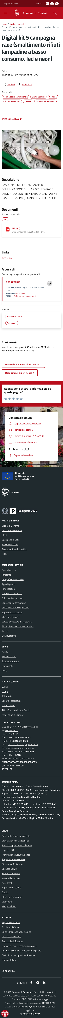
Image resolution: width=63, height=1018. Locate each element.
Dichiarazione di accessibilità (15, 840)
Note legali (7, 883)
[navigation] (6, 13)
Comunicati (7, 666)
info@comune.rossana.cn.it (24, 296)
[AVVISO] (7, 229)
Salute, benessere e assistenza (17, 621)
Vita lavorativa (9, 635)
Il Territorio (7, 696)
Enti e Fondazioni (10, 544)
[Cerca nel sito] (55, 13)
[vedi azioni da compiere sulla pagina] (24, 84)
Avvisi (21, 24)
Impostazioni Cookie (11, 887)
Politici (5, 554)
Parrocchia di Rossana (12, 941)
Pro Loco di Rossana (11, 936)
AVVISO (16, 228)
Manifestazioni (9, 656)
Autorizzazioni (8, 589)
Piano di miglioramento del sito (17, 845)
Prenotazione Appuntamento (16, 854)
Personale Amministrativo (14, 549)
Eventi (5, 686)
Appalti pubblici (9, 584)
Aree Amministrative (12, 530)
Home (4, 24)
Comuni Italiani (9, 960)
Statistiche (7, 901)
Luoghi (5, 691)
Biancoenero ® (23, 1006)
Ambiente (6, 574)
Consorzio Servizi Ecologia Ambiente (19, 946)
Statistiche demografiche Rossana (18, 955)
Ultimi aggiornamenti (12, 897)
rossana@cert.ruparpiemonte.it (23, 744)
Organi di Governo (10, 525)
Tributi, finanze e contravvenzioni (17, 626)
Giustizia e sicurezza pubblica (15, 607)
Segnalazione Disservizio (13, 859)
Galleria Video (8, 705)
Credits (5, 892)
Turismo (5, 631)
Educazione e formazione (14, 603)
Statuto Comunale (11, 873)
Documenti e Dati (10, 540)
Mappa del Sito (9, 906)
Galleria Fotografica (11, 701)
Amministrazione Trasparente (16, 836)
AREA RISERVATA (29, 1013)
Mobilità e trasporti (11, 617)
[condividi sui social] (9, 84)
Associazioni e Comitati (13, 715)
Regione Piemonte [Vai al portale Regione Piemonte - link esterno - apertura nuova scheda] (11, 3)
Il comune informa (10, 661)
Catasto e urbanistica (12, 593)
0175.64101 (21, 293)
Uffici (4, 535)
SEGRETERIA (13, 282)
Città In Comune (35, 999)
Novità (12, 24)
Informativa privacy (11, 878)
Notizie (5, 652)
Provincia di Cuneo (10, 927)
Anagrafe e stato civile (13, 579)
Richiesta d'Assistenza (12, 864)
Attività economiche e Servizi (16, 710)
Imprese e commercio (12, 612)
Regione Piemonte (11, 922)
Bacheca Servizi (9, 869)
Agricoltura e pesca (11, 570)
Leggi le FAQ (8, 850)
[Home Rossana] (29, 13)
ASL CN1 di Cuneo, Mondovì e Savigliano (21, 950)
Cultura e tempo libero (12, 598)
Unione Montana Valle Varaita (16, 932)
